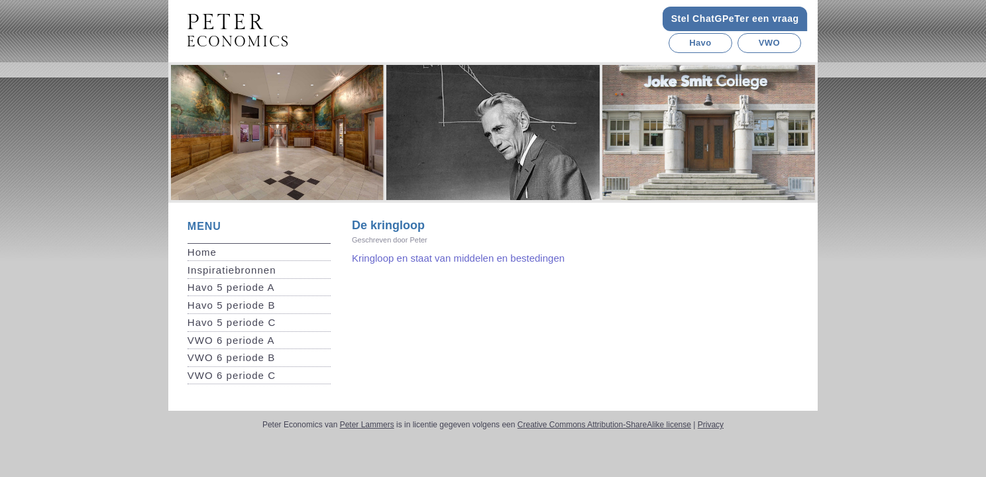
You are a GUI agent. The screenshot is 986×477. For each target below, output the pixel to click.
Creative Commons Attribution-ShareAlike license (604, 424)
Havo (700, 43)
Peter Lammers (367, 424)
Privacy (711, 424)
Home (202, 252)
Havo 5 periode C (232, 322)
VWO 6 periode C (232, 375)
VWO (769, 43)
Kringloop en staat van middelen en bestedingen (458, 258)
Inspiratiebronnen (232, 270)
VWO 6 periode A (231, 340)
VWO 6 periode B (231, 357)
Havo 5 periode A (231, 287)
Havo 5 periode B (232, 305)
